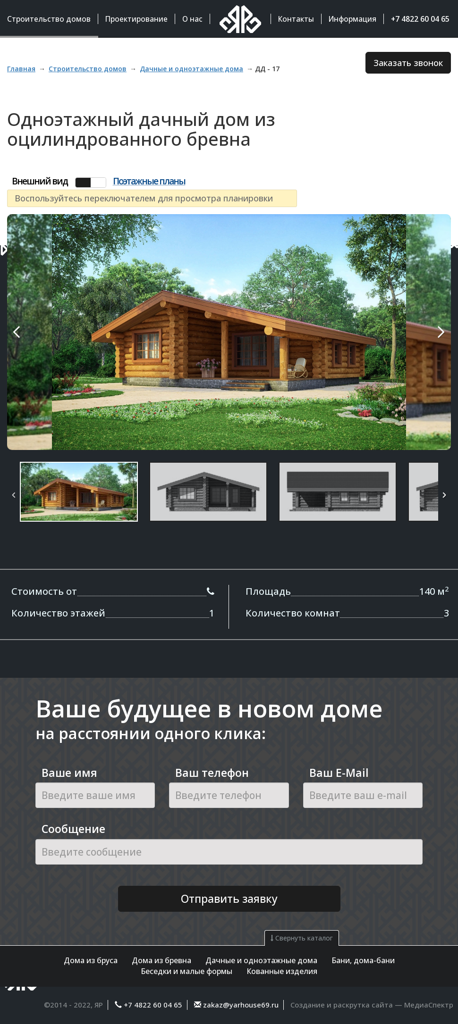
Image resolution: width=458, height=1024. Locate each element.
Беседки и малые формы (186, 971)
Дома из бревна (161, 960)
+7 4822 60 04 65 (153, 1004)
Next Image (419, 332)
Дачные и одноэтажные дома (261, 960)
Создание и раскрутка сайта (341, 1004)
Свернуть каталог (302, 937)
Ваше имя (69, 772)
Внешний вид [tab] (40, 181)
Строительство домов (88, 68)
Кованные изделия (281, 971)
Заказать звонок (408, 62)
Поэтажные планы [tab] (149, 181)
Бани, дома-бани (363, 960)
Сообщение (73, 828)
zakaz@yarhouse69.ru (240, 1004)
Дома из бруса (91, 960)
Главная (21, 68)
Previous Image (39, 332)
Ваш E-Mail (339, 772)
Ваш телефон (212, 772)
